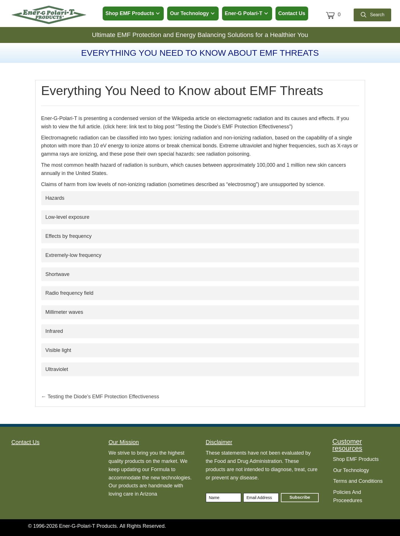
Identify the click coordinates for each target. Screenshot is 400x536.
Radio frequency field (69, 293)
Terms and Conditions (358, 481)
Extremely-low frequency (73, 255)
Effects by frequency (68, 236)
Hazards (55, 198)
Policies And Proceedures (347, 496)
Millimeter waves (64, 312)
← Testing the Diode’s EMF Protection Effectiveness (100, 396)
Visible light (58, 350)
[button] (157, 13)
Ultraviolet (56, 369)
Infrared (54, 331)
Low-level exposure (67, 217)
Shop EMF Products (356, 459)
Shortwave (57, 274)
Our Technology (351, 470)
